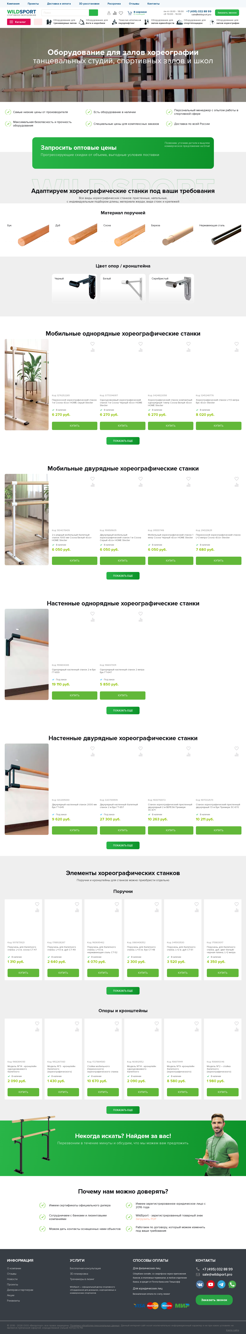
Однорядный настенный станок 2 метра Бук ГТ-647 (122, 671)
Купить (74, 425)
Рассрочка (114, 3)
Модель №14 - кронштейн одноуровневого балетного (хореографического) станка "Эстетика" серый (22, 1069)
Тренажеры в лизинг (82, 1279)
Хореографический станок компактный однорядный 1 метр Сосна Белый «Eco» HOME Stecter (170, 403)
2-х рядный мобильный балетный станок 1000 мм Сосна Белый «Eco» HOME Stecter (71, 538)
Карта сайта (232, 1330)
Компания (13, 3)
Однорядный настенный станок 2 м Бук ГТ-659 (74, 671)
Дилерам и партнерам (20, 1290)
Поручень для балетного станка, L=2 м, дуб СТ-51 (181, 948)
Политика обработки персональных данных (95, 1325)
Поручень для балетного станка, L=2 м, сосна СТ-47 (22, 948)
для (65, 22)
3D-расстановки (89, 3)
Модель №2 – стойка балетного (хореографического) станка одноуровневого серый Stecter (220, 1069)
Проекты (33, 3)
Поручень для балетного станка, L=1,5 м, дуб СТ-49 (61, 948)
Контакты (153, 3)
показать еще (123, 440)
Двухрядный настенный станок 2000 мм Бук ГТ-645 (74, 806)
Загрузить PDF (146, 1219)
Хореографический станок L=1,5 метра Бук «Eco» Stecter (217, 401)
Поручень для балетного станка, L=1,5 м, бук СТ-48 (141, 948)
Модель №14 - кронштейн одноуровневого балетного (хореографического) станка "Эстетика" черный (141, 1069)
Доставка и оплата (59, 3)
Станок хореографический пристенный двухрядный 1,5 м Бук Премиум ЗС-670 (218, 806)
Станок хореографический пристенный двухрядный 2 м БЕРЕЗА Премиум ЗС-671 (170, 807)
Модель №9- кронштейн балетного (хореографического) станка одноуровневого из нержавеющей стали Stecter (183, 1069)
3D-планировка (79, 1273)
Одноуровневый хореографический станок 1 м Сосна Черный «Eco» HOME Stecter (121, 403)
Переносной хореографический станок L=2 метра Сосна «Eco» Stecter (218, 536)
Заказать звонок (214, 1300)
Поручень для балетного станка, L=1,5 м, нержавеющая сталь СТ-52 (102, 950)
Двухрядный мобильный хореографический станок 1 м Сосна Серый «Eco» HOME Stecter (120, 538)
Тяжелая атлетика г (130, 22)
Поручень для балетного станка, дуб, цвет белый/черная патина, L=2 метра (221, 950)
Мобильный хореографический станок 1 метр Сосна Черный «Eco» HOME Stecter (170, 536)
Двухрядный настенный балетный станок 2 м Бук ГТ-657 (119, 806)
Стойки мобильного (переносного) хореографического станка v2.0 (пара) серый (102, 1069)
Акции (10, 1295)
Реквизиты (13, 1300)
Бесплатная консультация (85, 1268)
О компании (14, 1268)
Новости (12, 1279)
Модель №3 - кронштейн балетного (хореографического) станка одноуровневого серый (61, 1069)
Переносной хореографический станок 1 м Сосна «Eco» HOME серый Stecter (74, 401)
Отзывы (134, 3)
